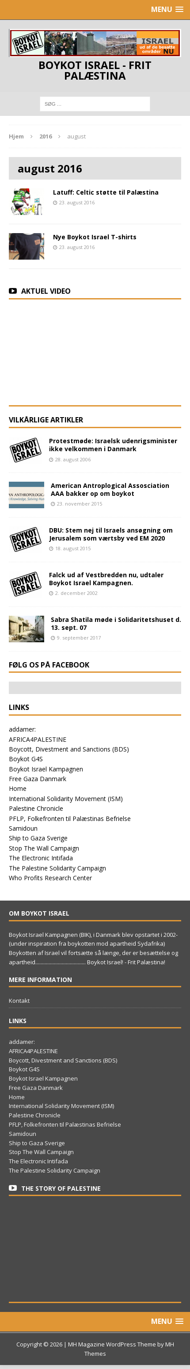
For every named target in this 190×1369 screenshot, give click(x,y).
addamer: (22, 729)
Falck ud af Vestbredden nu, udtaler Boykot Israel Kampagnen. (106, 579)
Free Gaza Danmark (37, 779)
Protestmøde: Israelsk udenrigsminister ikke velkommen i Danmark (113, 445)
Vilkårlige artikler (46, 420)
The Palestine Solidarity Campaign (57, 868)
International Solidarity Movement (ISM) (66, 798)
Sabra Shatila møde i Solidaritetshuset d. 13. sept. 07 (116, 623)
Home (18, 788)
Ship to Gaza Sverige (38, 838)
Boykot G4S (26, 759)
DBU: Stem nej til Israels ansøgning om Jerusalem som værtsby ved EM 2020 (111, 534)
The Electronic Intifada (41, 858)
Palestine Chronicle (36, 808)
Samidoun (23, 828)
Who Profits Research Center (50, 878)
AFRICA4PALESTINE (37, 739)
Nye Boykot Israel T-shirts (95, 237)
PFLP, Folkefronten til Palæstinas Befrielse (70, 818)
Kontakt (19, 1001)
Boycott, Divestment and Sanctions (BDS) (69, 749)
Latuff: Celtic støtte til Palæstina (106, 192)
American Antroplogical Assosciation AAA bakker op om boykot (110, 489)
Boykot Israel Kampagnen (46, 769)
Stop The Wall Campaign (44, 848)
